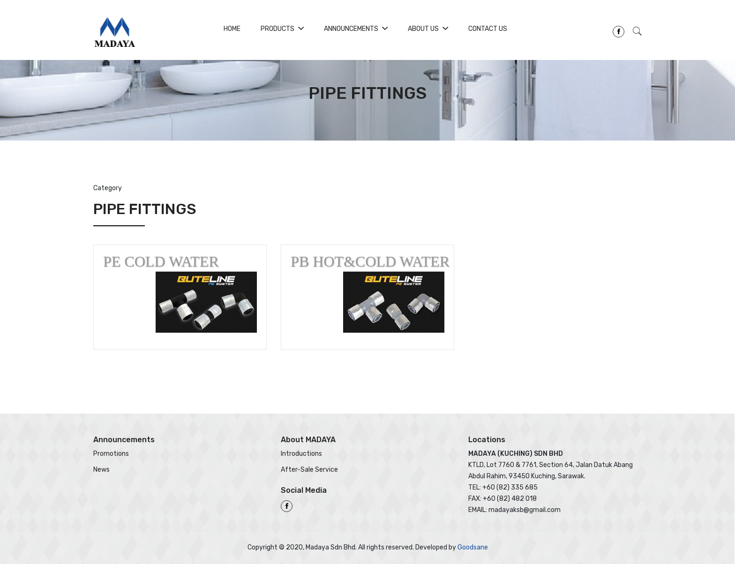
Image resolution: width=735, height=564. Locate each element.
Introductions (301, 454)
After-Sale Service (309, 470)
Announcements (356, 29)
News (101, 470)
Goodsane (473, 547)
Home (232, 29)
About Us (428, 29)
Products (282, 29)
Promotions (111, 454)
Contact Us (487, 29)
